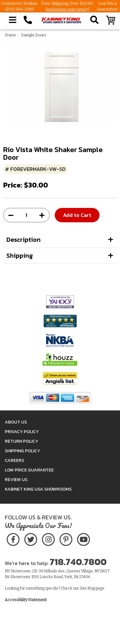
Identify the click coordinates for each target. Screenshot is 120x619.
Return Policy (21, 441)
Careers (14, 460)
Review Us (16, 479)
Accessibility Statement (26, 600)
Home (10, 35)
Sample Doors (33, 35)
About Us (16, 422)
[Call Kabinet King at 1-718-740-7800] (27, 20)
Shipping (19, 255)
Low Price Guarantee (29, 470)
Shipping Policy (22, 450)
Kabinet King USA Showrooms (38, 489)
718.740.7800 (78, 562)
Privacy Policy (22, 431)
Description (23, 239)
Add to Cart (77, 215)
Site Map (87, 588)
